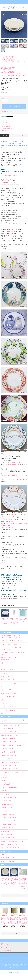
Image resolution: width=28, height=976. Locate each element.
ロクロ (2, 517)
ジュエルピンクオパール (7, 527)
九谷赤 (11, 521)
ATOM (19, 967)
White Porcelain (11, 75)
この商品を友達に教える (6, 126)
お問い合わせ (3, 960)
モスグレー (6, 464)
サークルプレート (11, 231)
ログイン (2, 957)
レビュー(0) (23, 135)
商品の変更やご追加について (8, 861)
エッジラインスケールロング (17, 514)
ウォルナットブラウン (17, 462)
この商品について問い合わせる (7, 128)
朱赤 (7, 521)
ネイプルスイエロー (13, 475)
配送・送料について (16, 964)
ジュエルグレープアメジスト (14, 523)
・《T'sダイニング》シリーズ (7, 58)
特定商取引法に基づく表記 (6, 111)
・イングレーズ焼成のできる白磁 (8, 60)
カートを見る (17, 957)
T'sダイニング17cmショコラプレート (11, 175)
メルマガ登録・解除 (11, 967)
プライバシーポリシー (19, 965)
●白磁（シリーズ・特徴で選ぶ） (10, 57)
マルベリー (19, 479)
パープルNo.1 (11, 479)
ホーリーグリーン (15, 464)
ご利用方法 (4, 854)
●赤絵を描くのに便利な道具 (9, 56)
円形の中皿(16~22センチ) (11, 55)
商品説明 (5, 135)
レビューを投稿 (4, 122)
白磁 (5, 55)
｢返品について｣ (5, 598)
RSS (17, 967)
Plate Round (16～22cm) (20, 75)
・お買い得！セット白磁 (21, 61)
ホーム (2, 55)
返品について (23, 964)
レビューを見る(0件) (5, 120)
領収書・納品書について (7, 857)
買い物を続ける (4, 130)
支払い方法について (8, 964)
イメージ (14, 135)
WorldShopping (4, 75)
